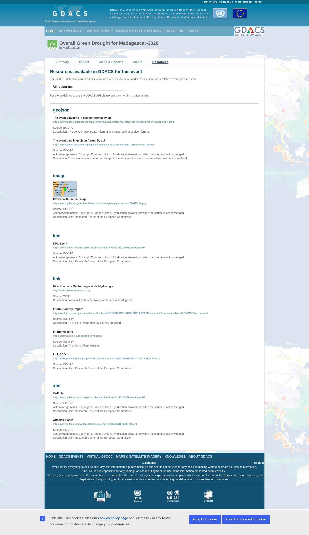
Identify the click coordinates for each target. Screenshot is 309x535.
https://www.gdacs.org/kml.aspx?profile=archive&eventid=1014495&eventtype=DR (99, 247)
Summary (62, 62)
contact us (226, 1)
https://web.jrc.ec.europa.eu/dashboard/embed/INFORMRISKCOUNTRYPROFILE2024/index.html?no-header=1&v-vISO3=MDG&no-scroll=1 (130, 313)
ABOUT (194, 31)
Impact (84, 62)
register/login (243, 1)
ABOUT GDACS (200, 456)
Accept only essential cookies (246, 519)
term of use (210, 1)
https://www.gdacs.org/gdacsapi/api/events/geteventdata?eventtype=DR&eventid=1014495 (103, 144)
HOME (51, 31)
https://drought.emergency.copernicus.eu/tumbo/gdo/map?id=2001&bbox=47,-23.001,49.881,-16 (106, 358)
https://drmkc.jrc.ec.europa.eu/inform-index (77, 335)
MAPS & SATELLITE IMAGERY (138, 31)
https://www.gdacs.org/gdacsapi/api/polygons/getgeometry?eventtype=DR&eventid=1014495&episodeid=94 (113, 122)
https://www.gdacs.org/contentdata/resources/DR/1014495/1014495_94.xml (95, 424)
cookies (259, 462)
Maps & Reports (111, 62)
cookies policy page (113, 518)
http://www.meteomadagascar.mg (71, 290)
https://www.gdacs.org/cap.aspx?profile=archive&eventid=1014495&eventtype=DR (99, 397)
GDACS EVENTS (71, 31)
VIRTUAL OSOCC (100, 31)
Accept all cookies (205, 519)
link (146, 95)
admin (258, 1)
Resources (160, 62)
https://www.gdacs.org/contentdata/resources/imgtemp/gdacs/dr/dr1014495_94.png (99, 203)
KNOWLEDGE (175, 31)
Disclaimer (149, 462)
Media (137, 62)
